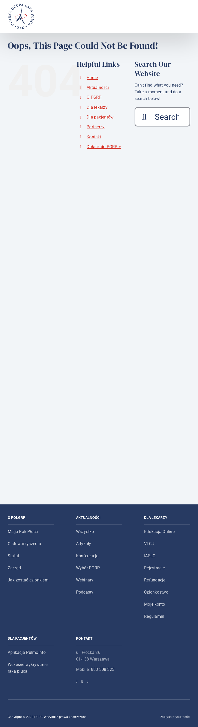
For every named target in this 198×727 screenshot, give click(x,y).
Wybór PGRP (88, 567)
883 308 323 (103, 669)
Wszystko (85, 531)
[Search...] (162, 116)
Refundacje (154, 580)
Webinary (85, 580)
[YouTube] (87, 681)
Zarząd (14, 567)
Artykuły (83, 543)
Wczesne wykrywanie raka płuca (27, 668)
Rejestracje (154, 567)
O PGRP (94, 97)
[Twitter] (82, 681)
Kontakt (94, 136)
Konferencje (87, 555)
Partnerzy (95, 126)
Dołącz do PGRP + (104, 146)
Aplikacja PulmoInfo (27, 652)
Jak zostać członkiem (28, 580)
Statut (13, 555)
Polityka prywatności (175, 717)
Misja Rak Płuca (23, 531)
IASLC (149, 555)
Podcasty (85, 592)
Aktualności (98, 87)
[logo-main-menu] (21, 5)
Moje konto (154, 604)
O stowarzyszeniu (24, 543)
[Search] (144, 116)
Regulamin (154, 616)
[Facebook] (77, 681)
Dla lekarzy (97, 107)
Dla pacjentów (100, 117)
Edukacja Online (159, 531)
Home (92, 77)
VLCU (149, 543)
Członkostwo (156, 592)
